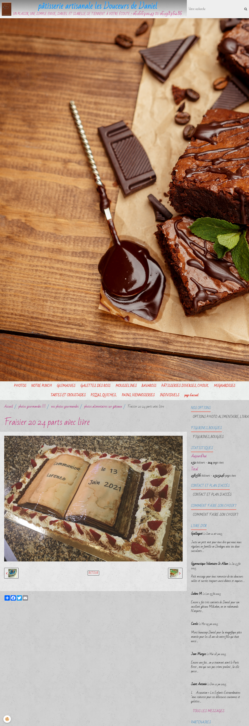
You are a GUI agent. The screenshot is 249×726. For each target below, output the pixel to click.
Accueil (8, 406)
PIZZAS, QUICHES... (104, 395)
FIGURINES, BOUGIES (208, 437)
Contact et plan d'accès (212, 495)
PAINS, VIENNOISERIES (138, 395)
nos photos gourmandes (65, 406)
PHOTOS (20, 386)
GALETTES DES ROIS (95, 386)
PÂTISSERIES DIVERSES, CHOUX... (185, 386)
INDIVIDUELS (169, 395)
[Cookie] (7, 719)
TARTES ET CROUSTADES (68, 395)
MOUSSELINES (126, 386)
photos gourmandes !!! (32, 406)
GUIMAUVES (66, 386)
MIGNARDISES (224, 386)
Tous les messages (208, 711)
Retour (93, 573)
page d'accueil (191, 395)
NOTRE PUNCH (41, 386)
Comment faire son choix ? (215, 515)
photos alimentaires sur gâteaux (103, 406)
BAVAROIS (149, 386)
